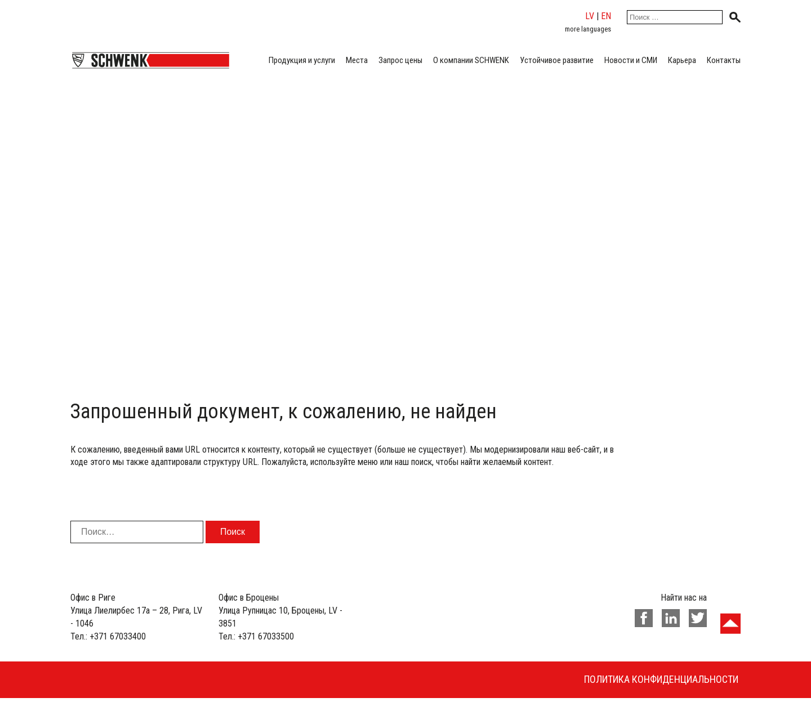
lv (589, 16)
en (606, 16)
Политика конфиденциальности (661, 679)
